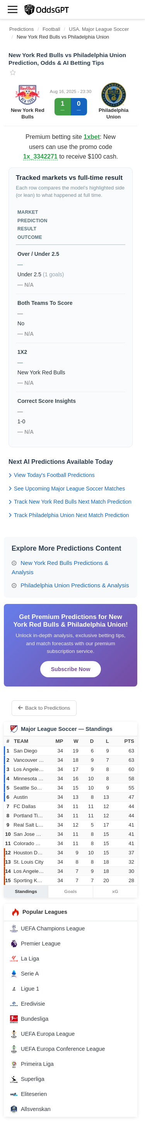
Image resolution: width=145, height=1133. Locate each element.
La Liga (24, 958)
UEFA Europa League (42, 1034)
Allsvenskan (30, 1109)
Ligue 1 (24, 989)
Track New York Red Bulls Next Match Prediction (70, 502)
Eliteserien (28, 1094)
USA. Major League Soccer (99, 29)
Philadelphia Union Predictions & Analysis (70, 585)
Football (51, 29)
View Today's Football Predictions (52, 475)
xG (115, 891)
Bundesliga (29, 1019)
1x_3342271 (40, 156)
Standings (26, 891)
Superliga (27, 1079)
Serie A (24, 973)
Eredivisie (27, 1004)
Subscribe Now (70, 669)
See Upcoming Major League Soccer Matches (67, 488)
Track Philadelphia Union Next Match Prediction (69, 515)
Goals (70, 891)
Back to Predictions (44, 708)
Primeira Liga (32, 1064)
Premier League (35, 943)
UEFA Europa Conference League (57, 1049)
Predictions (21, 29)
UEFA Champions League (47, 928)
